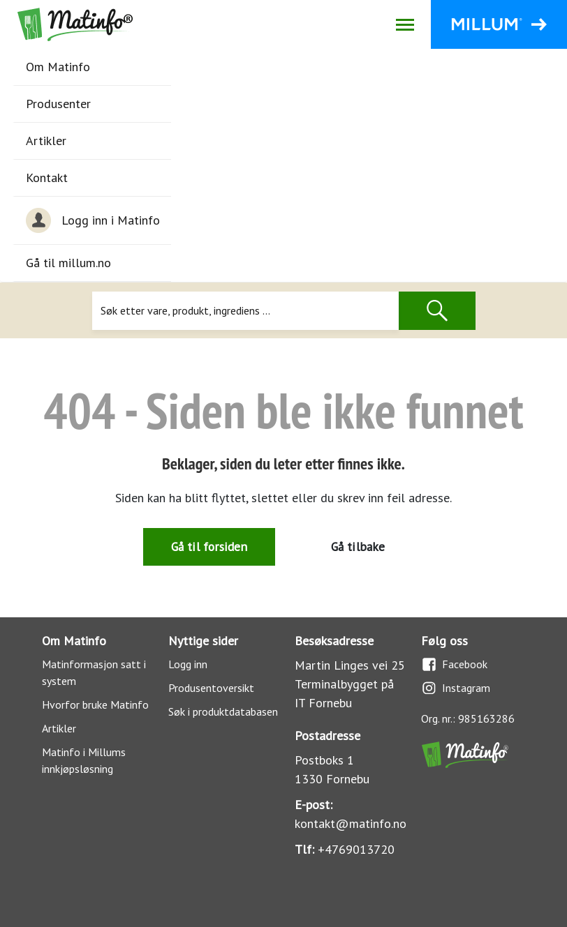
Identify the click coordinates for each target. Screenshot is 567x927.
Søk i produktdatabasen (223, 711)
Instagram (455, 688)
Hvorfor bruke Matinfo (95, 704)
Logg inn (187, 664)
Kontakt (47, 177)
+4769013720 (356, 849)
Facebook (454, 664)
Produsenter (58, 104)
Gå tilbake (358, 546)
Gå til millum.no (68, 263)
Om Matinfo (58, 67)
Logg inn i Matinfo (93, 220)
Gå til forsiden (209, 546)
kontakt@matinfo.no (350, 823)
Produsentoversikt (211, 688)
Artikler (46, 141)
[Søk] (245, 311)
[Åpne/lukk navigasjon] (404, 24)
